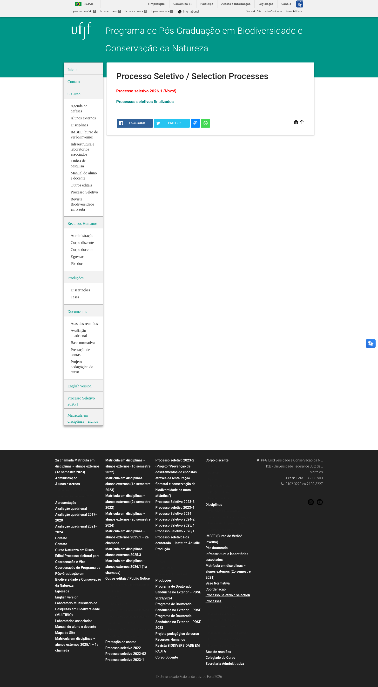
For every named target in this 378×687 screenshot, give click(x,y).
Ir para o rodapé (162, 11)
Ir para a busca (136, 11)
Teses (161, 561)
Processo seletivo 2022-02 (125, 654)
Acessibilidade (293, 11)
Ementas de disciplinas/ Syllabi (226, 523)
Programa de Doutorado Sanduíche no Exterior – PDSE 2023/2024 (178, 592)
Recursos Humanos (170, 639)
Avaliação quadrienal (71, 508)
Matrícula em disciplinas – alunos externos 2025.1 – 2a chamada (127, 537)
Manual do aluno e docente (75, 627)
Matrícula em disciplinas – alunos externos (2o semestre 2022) (127, 501)
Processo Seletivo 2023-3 (175, 502)
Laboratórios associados (73, 621)
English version (66, 597)
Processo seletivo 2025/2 (223, 626)
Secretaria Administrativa (225, 664)
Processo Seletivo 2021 (222, 607)
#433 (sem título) (218, 492)
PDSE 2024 (114, 597)
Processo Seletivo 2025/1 (223, 620)
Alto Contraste (273, 11)
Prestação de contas (120, 642)
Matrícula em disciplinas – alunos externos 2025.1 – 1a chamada (77, 644)
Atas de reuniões (218, 652)
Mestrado (213, 472)
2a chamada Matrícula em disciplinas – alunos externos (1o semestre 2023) (77, 466)
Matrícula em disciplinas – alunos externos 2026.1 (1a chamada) (126, 567)
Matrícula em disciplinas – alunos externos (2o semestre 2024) (127, 519)
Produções (163, 580)
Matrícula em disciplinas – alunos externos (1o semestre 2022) (127, 466)
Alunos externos (67, 484)
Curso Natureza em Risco (74, 550)
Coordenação (216, 589)
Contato (61, 538)
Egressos (62, 591)
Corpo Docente (166, 657)
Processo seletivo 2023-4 (174, 507)
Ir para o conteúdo (83, 11)
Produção (162, 549)
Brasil (83, 4)
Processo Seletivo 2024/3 (223, 613)
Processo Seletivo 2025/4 (175, 525)
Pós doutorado (217, 548)
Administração (66, 478)
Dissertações (166, 568)
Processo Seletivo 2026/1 (175, 531)
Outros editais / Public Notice (127, 578)
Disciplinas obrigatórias (222, 530)
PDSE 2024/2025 (118, 603)
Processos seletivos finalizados (145, 101)
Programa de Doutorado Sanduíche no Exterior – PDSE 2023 (178, 622)
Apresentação (65, 503)
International (188, 12)
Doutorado (214, 466)
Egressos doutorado (220, 498)
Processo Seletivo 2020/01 (224, 645)
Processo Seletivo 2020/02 (224, 639)
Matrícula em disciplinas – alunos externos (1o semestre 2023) (127, 484)
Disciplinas (214, 505)
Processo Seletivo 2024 (173, 513)
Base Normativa (218, 583)
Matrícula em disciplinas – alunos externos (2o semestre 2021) (228, 571)
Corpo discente (217, 460)
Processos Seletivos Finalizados (227, 632)
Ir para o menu (110, 11)
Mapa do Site (253, 11)
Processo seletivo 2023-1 (124, 660)
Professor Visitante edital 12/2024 (128, 610)
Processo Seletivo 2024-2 (175, 519)
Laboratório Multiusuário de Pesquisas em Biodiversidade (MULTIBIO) (77, 609)
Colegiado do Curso (220, 658)
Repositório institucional (172, 574)
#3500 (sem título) (219, 485)
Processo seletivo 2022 (123, 648)
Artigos (162, 555)
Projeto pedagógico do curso (177, 634)
